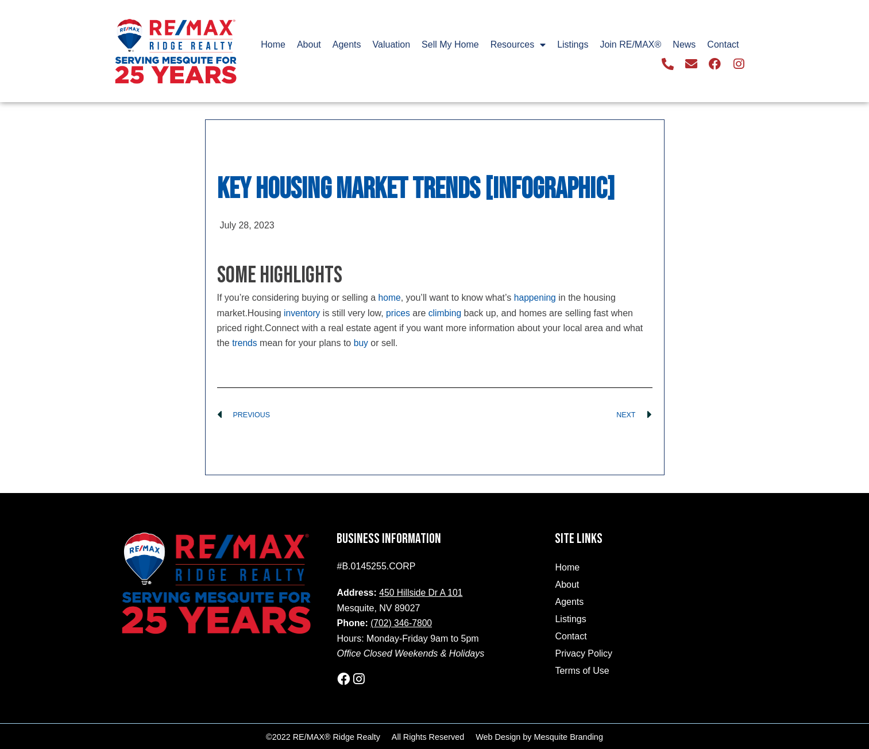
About (309, 45)
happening (536, 297)
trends (244, 343)
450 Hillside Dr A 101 (422, 592)
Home (273, 45)
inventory (302, 312)
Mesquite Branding (568, 735)
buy (361, 343)
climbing (447, 312)
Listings (572, 45)
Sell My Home (450, 45)
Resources (518, 45)
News (684, 45)
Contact (723, 45)
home (390, 297)
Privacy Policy (583, 653)
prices (399, 312)
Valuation (392, 45)
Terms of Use (582, 671)
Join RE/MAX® (630, 45)
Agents (347, 45)
